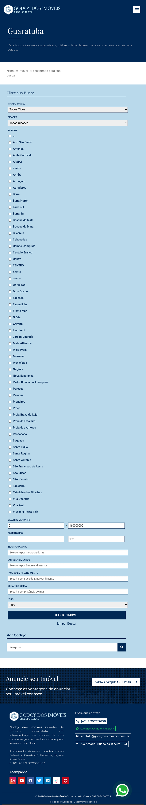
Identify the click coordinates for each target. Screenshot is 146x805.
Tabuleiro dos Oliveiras (27, 492)
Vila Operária (21, 499)
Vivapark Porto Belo (25, 512)
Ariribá (17, 174)
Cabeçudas (20, 239)
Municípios (20, 362)
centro (17, 272)
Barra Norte (20, 200)
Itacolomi (19, 330)
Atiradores (19, 187)
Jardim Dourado (23, 336)
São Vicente (20, 479)
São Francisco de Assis (28, 466)
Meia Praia (20, 349)
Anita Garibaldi (22, 155)
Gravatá (18, 323)
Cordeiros (19, 285)
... (14, 135)
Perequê (18, 395)
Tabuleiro (19, 486)
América (18, 148)
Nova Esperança (23, 375)
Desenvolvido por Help (85, 801)
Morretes (19, 356)
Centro (17, 259)
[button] (136, 9)
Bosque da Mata (23, 220)
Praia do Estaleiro (24, 421)
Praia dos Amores (24, 427)
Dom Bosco (20, 291)
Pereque (18, 388)
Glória (17, 317)
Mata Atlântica (22, 343)
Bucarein (18, 233)
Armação (19, 181)
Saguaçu (18, 440)
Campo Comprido (24, 246)
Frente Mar (20, 311)
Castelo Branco (23, 252)
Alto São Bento (22, 142)
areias (17, 168)
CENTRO (18, 265)
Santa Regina (21, 453)
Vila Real (18, 505)
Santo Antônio (22, 460)
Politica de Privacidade (60, 801)
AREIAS (17, 161)
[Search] (121, 647)
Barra (16, 194)
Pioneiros (19, 401)
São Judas (19, 473)
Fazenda (18, 298)
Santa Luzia (20, 447)
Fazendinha (20, 304)
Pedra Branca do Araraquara (30, 382)
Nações (18, 369)
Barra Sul (18, 213)
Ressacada (20, 434)
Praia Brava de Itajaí (25, 414)
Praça (16, 408)
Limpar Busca (66, 623)
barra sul (18, 207)
